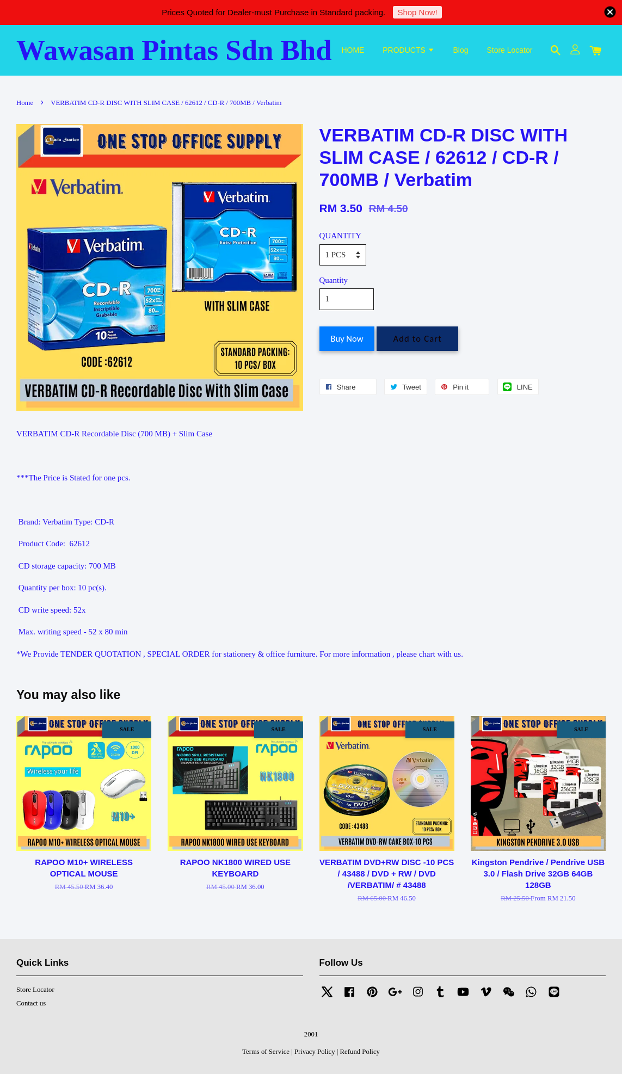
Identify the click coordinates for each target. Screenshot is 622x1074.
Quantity (333, 280)
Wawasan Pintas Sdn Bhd (174, 50)
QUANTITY (340, 235)
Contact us (31, 1003)
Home (24, 103)
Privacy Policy (314, 1052)
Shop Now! (417, 12)
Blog (461, 50)
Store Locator (509, 50)
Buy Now (347, 338)
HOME (352, 50)
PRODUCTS (408, 50)
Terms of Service (266, 1052)
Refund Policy (360, 1052)
